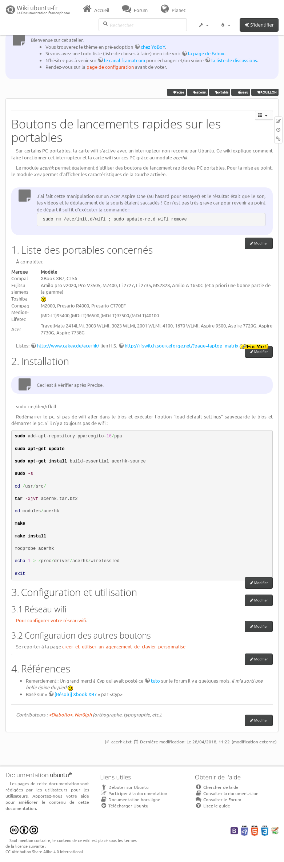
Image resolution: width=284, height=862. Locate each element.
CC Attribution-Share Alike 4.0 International (44, 851)
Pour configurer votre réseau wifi (51, 620)
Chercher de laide (217, 787)
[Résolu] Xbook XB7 (76, 694)
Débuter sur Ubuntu (124, 787)
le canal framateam (124, 60)
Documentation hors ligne (130, 799)
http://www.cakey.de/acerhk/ (68, 345)
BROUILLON (265, 92)
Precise (176, 92)
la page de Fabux (206, 53)
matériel (197, 92)
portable (220, 92)
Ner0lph (83, 714)
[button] (203, 26)
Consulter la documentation (227, 793)
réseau (240, 92)
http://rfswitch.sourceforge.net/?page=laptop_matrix (182, 345)
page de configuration (110, 67)
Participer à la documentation (133, 793)
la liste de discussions (234, 60)
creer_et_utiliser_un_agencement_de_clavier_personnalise (123, 646)
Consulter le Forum (218, 799)
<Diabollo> (60, 714)
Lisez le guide (212, 806)
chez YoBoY (153, 47)
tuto (155, 681)
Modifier (261, 243)
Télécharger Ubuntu (124, 806)
